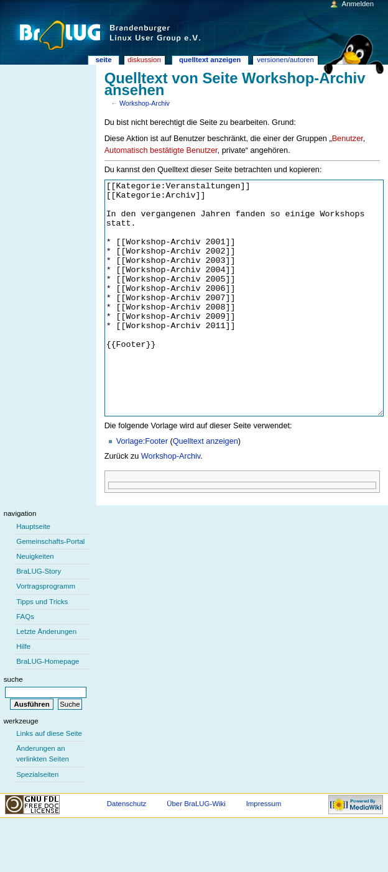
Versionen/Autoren (285, 59)
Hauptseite (33, 573)
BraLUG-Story (38, 618)
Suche (13, 726)
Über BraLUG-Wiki (196, 850)
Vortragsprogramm (45, 632)
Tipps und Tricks (42, 648)
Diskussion (143, 59)
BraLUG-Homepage (47, 708)
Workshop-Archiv (144, 103)
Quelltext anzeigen (205, 488)
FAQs (25, 663)
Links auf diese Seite (49, 780)
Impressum (264, 850)
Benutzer (347, 138)
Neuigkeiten (35, 603)
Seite (103, 59)
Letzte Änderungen (46, 678)
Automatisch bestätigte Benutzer (161, 150)
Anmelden (358, 3)
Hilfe (23, 693)
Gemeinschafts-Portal (50, 588)
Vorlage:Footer (142, 488)
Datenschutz (127, 850)
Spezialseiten (37, 821)
